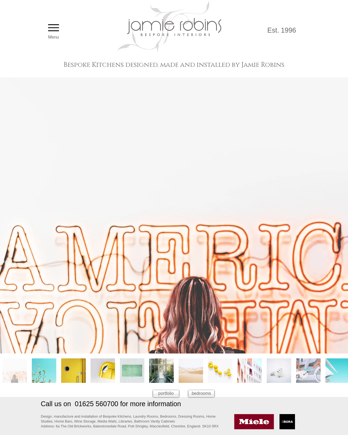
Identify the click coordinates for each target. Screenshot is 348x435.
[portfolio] (166, 393)
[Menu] (54, 30)
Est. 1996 (281, 30)
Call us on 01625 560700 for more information (111, 404)
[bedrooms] (201, 393)
